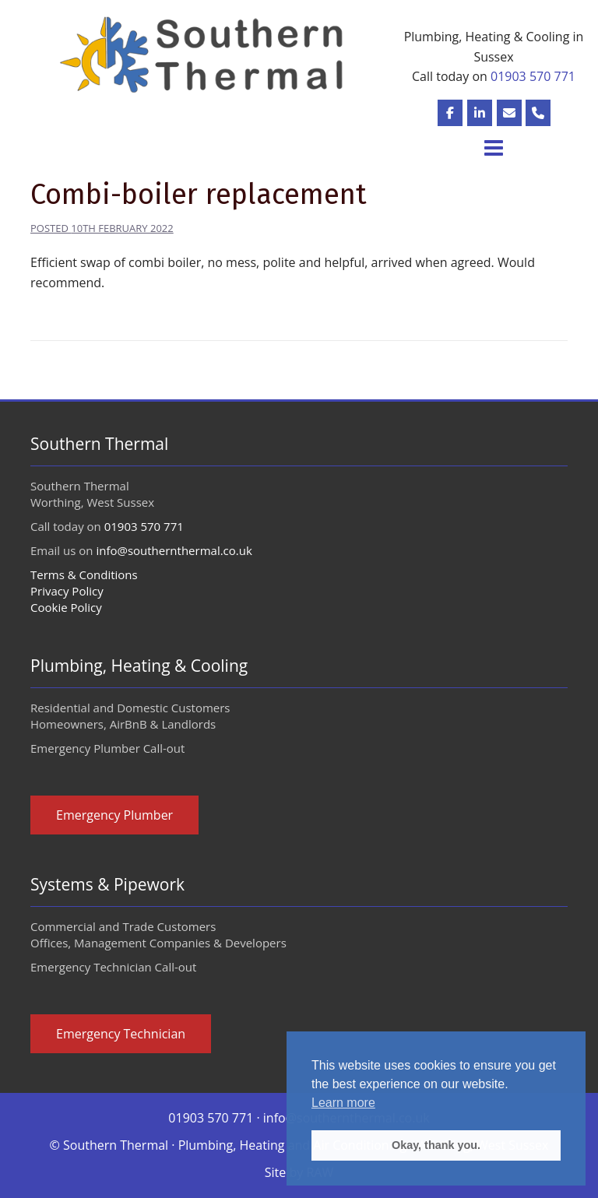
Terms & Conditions (84, 574)
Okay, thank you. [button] (436, 1145)
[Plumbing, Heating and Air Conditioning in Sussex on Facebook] (450, 113)
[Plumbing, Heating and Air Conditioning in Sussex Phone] (538, 113)
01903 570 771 (533, 76)
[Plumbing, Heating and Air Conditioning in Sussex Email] (509, 113)
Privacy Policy (67, 591)
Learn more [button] (343, 1102)
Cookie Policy (66, 607)
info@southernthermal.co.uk (174, 550)
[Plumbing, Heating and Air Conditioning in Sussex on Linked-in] (479, 113)
